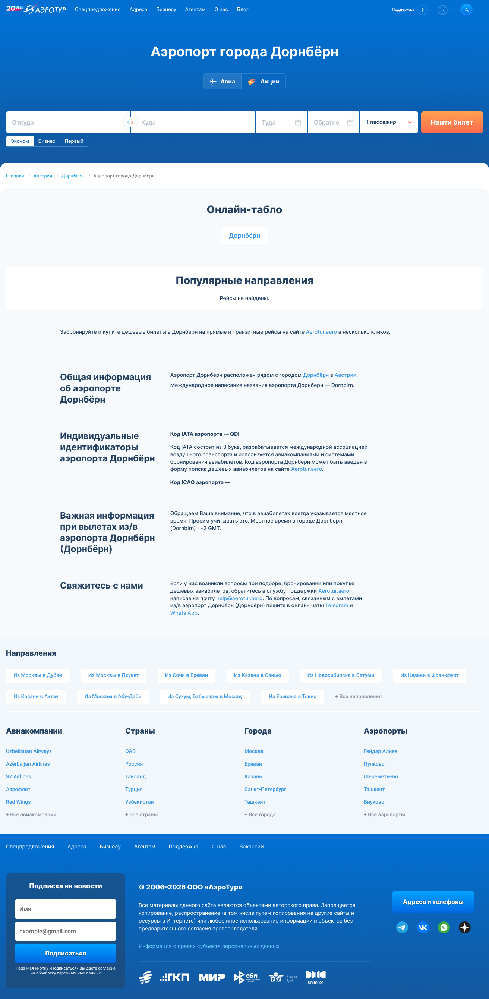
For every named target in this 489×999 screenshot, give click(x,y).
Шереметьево (381, 777)
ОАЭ (130, 751)
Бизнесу (166, 10)
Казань (253, 777)
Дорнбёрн (72, 176)
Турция (134, 789)
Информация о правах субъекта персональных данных (209, 946)
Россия (134, 764)
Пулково (374, 764)
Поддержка (183, 847)
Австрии (346, 375)
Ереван (253, 764)
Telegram (336, 605)
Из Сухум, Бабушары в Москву (205, 697)
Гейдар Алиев (381, 751)
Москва (254, 751)
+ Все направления (358, 697)
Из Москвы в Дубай (37, 675)
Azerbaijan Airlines (28, 764)
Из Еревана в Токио (292, 697)
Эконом (20, 141)
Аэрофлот (18, 789)
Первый (73, 141)
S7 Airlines (18, 777)
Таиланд (135, 777)
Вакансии (251, 847)
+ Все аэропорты (384, 815)
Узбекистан (139, 802)
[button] (410, 10)
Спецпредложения (97, 10)
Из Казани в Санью (257, 675)
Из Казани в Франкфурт (429, 675)
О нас (221, 10)
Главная (15, 176)
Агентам (195, 10)
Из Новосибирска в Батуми (341, 675)
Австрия (43, 176)
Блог (243, 10)
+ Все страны (141, 815)
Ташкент (255, 802)
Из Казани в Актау (36, 697)
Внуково (374, 802)
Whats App (184, 613)
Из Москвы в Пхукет (113, 675)
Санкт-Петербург (265, 789)
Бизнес (47, 141)
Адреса (138, 10)
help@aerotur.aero (239, 598)
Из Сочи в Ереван (186, 675)
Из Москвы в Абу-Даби (113, 697)
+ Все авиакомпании (31, 815)
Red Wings (18, 802)
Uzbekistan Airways (29, 751)
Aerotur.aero (321, 332)
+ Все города (260, 815)
